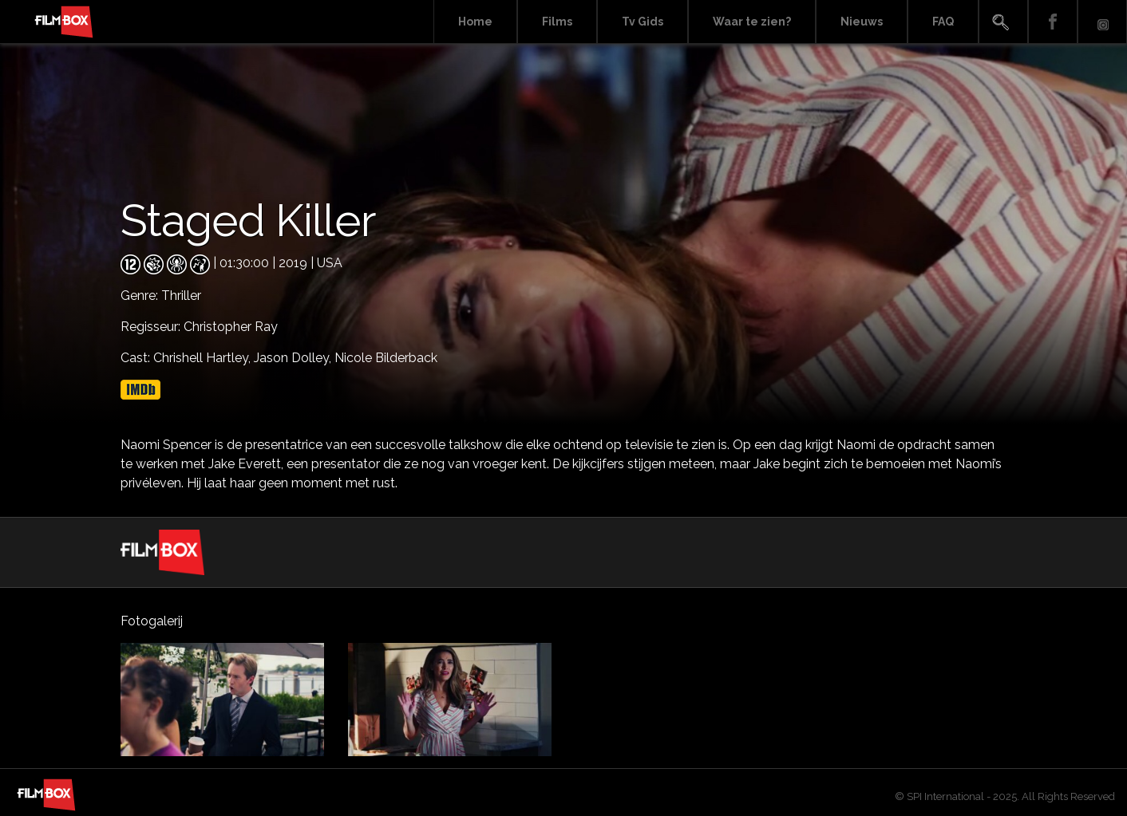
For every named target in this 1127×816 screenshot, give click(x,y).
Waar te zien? (752, 21)
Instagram (1102, 22)
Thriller (181, 295)
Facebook (1053, 22)
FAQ (943, 21)
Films (557, 21)
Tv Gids (642, 21)
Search (1003, 22)
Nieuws (861, 21)
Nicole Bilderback (385, 357)
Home (475, 21)
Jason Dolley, (294, 357)
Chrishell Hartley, (203, 357)
